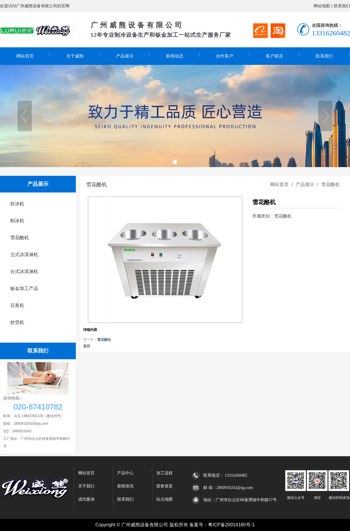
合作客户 (224, 56)
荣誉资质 (164, 486)
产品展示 (125, 56)
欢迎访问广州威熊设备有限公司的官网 (34, 6)
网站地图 (322, 6)
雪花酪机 (330, 184)
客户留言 (274, 56)
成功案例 (86, 499)
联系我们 (342, 6)
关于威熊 (75, 56)
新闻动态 (174, 56)
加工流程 (164, 473)
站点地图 (164, 499)
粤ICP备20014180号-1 (231, 524)
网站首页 (25, 56)
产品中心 (125, 473)
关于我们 (86, 486)
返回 (86, 346)
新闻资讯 (125, 486)
